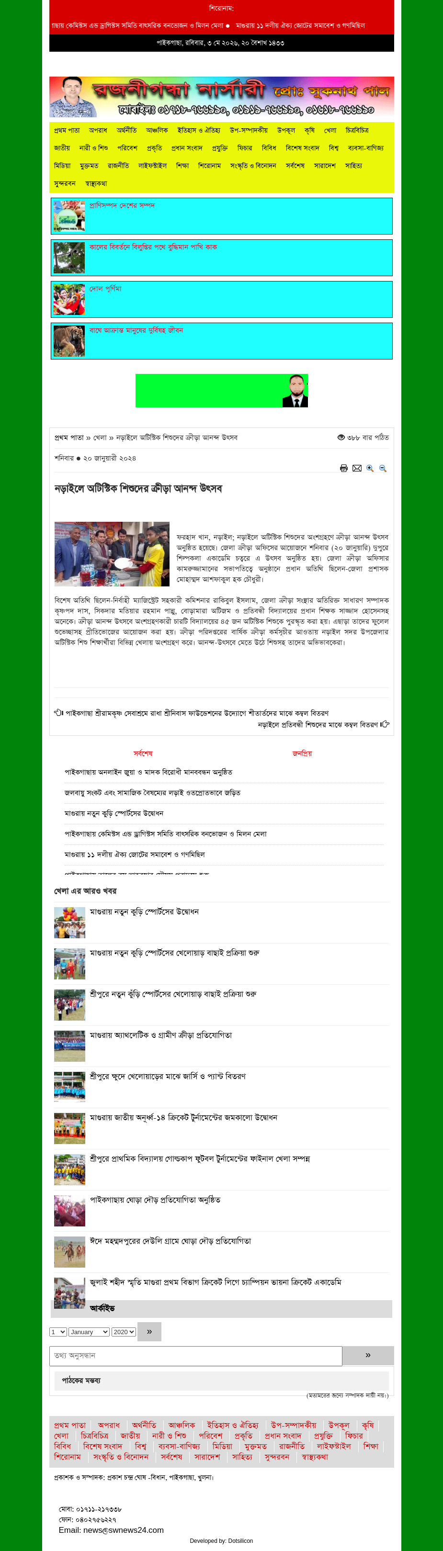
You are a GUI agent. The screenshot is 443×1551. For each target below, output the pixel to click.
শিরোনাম (209, 166)
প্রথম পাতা (67, 130)
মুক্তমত (89, 166)
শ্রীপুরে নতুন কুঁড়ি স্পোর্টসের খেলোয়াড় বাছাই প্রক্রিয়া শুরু (173, 994)
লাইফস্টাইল (152, 166)
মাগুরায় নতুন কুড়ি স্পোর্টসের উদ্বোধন (114, 814)
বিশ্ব (334, 148)
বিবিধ (269, 148)
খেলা (330, 130)
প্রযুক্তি (220, 148)
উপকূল (286, 130)
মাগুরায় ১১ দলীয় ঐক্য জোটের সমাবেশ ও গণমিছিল (308, 26)
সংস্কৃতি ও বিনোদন (253, 166)
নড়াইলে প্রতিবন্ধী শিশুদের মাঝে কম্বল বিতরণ (318, 725)
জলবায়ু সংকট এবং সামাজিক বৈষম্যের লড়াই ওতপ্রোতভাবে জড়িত (152, 793)
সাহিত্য (353, 166)
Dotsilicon (240, 1541)
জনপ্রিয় (302, 754)
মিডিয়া (62, 166)
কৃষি (310, 130)
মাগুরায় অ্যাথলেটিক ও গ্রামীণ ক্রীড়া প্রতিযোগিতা (161, 1035)
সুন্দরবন (65, 184)
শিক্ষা (182, 166)
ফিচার (245, 148)
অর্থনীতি (126, 130)
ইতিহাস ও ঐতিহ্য (199, 130)
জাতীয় (62, 148)
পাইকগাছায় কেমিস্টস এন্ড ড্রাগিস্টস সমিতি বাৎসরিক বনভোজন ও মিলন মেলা (138, 26)
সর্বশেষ (295, 166)
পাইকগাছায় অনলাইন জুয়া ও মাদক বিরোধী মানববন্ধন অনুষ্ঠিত (148, 772)
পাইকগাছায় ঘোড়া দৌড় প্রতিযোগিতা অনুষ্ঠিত (155, 1200)
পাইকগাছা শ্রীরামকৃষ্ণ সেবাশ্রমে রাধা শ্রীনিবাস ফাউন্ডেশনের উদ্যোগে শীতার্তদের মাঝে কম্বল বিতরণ (197, 713)
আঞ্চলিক (157, 130)
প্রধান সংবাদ (187, 148)
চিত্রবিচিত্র (357, 130)
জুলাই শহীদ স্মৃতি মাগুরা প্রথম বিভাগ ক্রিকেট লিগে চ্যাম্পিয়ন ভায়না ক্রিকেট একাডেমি (215, 1282)
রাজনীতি (118, 166)
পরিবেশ (127, 148)
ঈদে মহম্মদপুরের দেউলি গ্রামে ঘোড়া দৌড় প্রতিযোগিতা (170, 1241)
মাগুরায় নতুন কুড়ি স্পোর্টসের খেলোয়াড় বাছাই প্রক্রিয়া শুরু (174, 953)
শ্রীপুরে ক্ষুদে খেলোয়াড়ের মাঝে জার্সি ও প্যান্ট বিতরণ (168, 1076)
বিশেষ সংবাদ (302, 148)
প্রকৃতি (154, 148)
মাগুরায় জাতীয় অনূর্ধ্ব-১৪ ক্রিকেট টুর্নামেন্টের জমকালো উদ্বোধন (183, 1118)
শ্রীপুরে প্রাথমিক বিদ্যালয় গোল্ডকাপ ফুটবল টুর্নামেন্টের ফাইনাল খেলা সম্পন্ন (200, 1159)
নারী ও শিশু (94, 148)
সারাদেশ (325, 166)
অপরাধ (98, 130)
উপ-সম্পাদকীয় (249, 130)
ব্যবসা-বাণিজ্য (366, 148)
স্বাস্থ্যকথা (96, 184)
